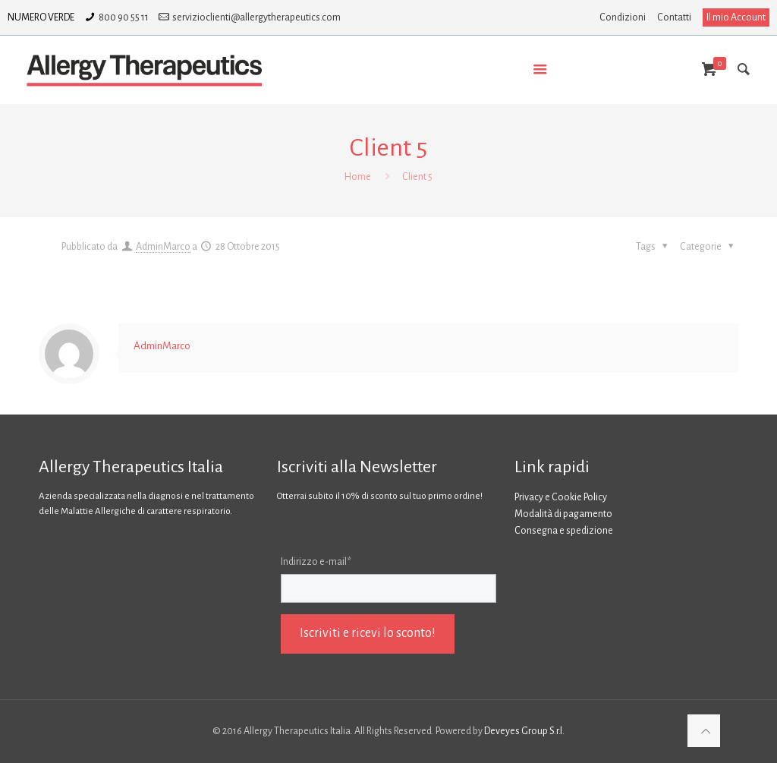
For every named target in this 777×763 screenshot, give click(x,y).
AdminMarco (163, 246)
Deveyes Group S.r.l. (524, 731)
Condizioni (622, 17)
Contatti (674, 17)
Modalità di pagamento (563, 514)
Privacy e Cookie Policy (560, 497)
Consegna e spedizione (563, 530)
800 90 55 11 (124, 17)
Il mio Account (736, 17)
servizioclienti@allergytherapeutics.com (256, 17)
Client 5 (417, 177)
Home (357, 177)
